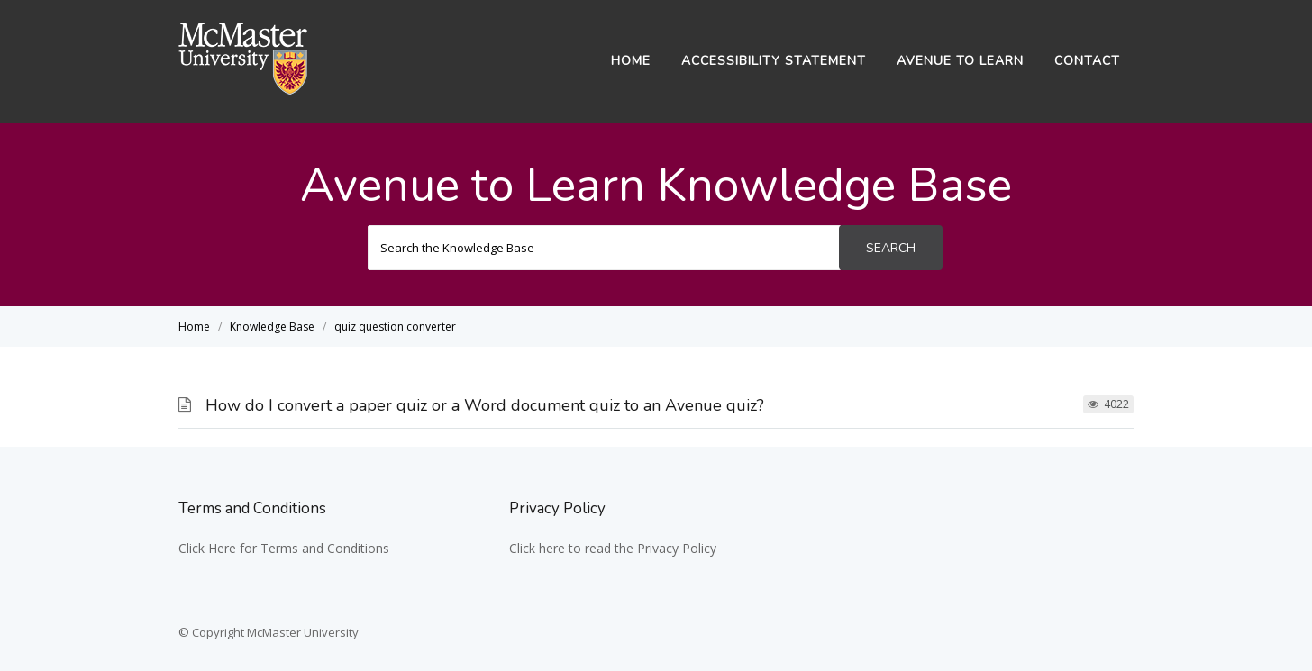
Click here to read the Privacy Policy (612, 548)
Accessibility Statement (773, 60)
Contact (1087, 60)
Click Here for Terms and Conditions (283, 548)
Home (631, 60)
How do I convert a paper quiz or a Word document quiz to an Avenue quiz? (484, 405)
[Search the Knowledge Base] (604, 247)
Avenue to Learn (960, 60)
